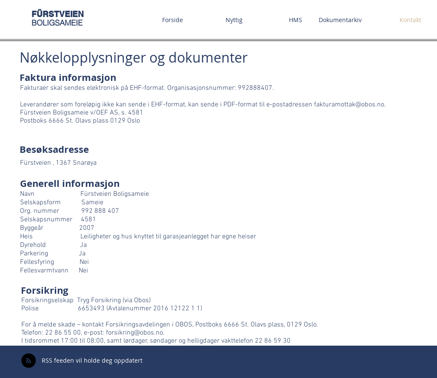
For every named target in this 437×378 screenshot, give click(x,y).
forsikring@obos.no (134, 333)
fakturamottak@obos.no (349, 104)
